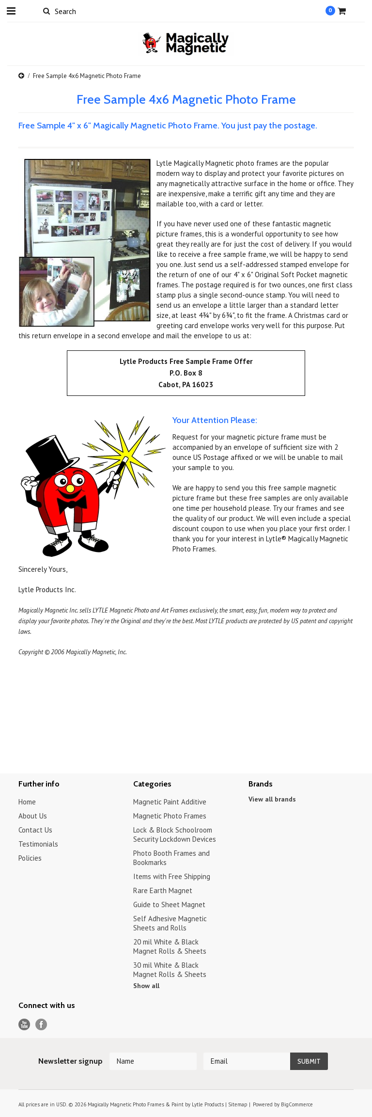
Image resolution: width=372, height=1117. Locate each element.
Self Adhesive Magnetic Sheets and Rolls (170, 923)
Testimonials (38, 844)
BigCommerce (297, 1104)
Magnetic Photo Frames (169, 815)
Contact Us (35, 829)
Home (27, 801)
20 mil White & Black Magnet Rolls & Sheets (169, 946)
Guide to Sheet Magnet (169, 904)
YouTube (24, 1025)
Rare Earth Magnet (162, 890)
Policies (30, 858)
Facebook (41, 1025)
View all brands (272, 799)
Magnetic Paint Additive (169, 801)
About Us (32, 815)
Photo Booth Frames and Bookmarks (171, 858)
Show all (146, 985)
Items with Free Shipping (171, 876)
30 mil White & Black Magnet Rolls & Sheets (169, 969)
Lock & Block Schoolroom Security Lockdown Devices (174, 834)
